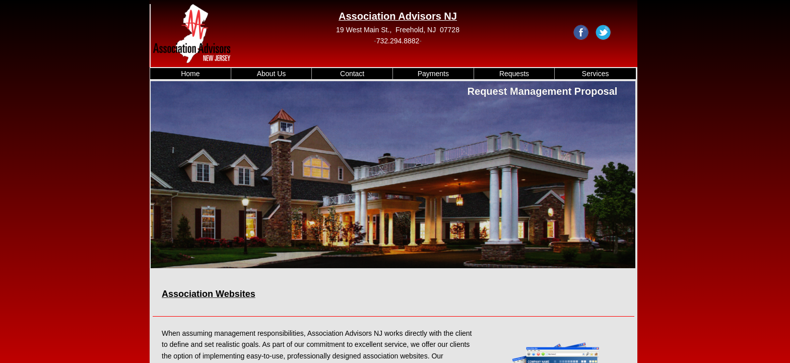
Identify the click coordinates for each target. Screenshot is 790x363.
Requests (514, 74)
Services (595, 74)
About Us (271, 74)
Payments (433, 74)
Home (190, 74)
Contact (352, 74)
